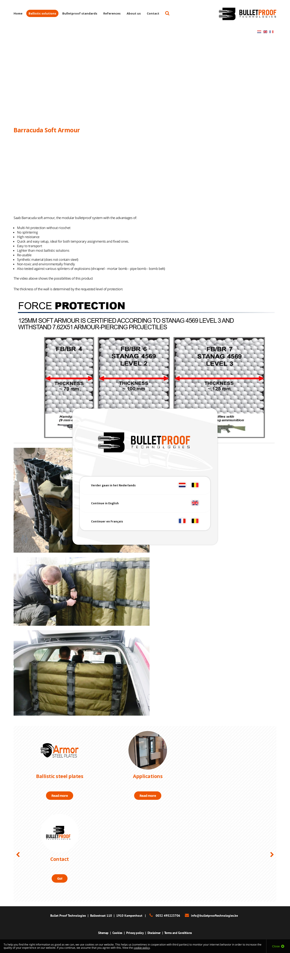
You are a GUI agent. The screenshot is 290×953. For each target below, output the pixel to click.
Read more (59, 795)
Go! (59, 878)
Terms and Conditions (178, 933)
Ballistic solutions (42, 13)
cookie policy (142, 948)
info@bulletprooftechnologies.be (214, 916)
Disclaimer (154, 933)
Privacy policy (134, 933)
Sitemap (103, 933)
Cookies (117, 933)
